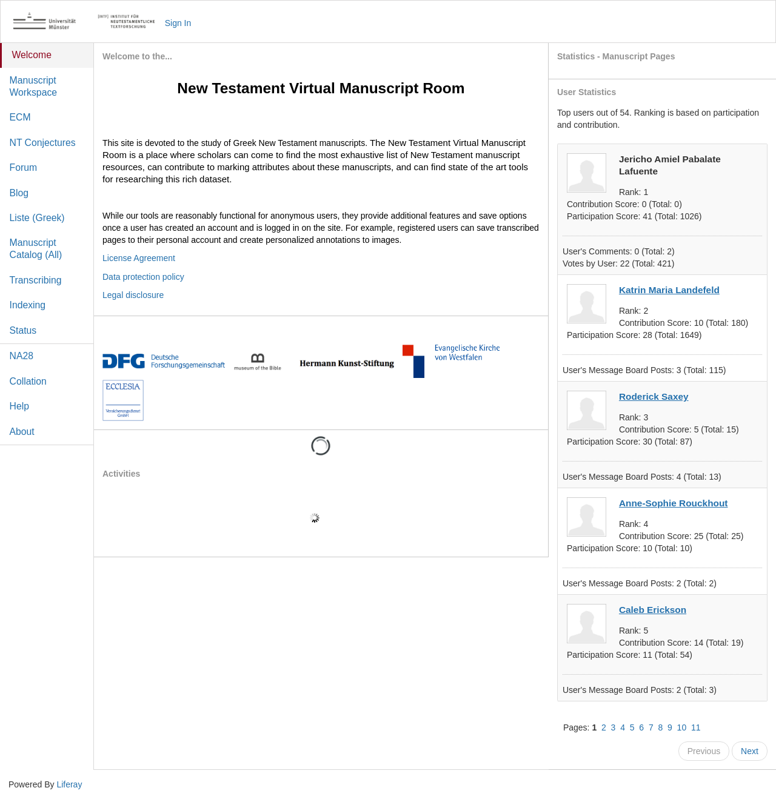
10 (682, 727)
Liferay (69, 784)
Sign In (178, 23)
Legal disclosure (133, 295)
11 (696, 727)
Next (749, 751)
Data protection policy (143, 277)
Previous (703, 751)
